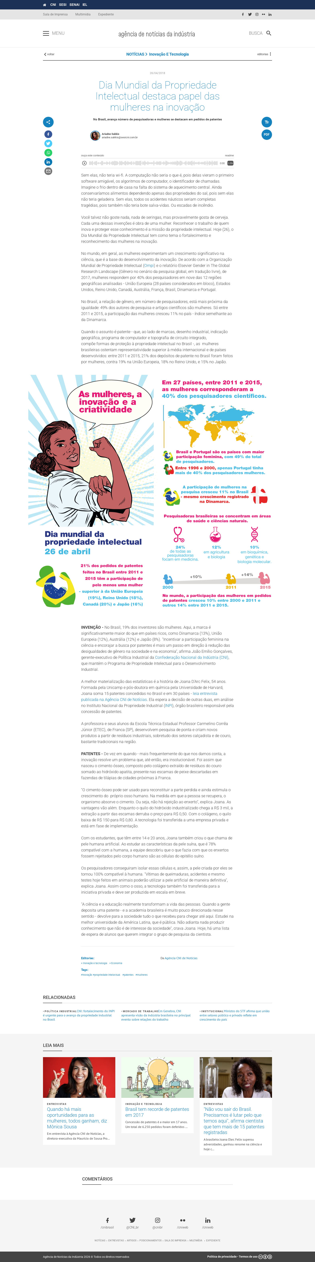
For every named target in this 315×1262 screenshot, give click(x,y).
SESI (62, 4)
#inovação (86, 974)
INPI (168, 705)
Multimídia (83, 14)
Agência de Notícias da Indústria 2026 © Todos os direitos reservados (86, 1256)
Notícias (100, 1240)
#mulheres (141, 974)
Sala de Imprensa (55, 14)
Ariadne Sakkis (110, 133)
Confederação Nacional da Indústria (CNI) (191, 657)
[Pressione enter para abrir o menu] (46, 34)
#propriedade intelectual (106, 974)
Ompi (149, 265)
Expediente (106, 14)
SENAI (74, 4)
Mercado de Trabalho (140, 1011)
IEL (85, 4)
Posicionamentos (150, 1240)
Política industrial (61, 1011)
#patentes (128, 974)
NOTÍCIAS (135, 54)
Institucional (212, 1011)
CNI (53, 4)
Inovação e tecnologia (169, 54)
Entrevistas (56, 1104)
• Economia (115, 963)
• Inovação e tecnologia (94, 963)
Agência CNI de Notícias (181, 958)
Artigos (131, 1240)
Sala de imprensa (175, 1240)
